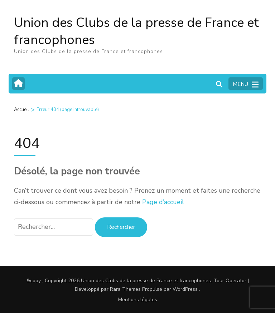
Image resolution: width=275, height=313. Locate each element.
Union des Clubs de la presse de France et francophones (136, 31)
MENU (246, 84)
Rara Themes (125, 289)
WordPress (185, 289)
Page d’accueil (163, 202)
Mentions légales (137, 299)
